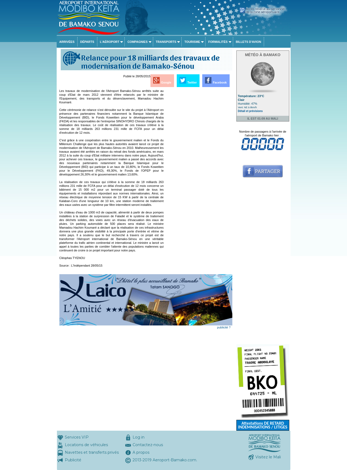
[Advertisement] (198, 170)
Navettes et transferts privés (92, 452)
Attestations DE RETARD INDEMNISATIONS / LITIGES (262, 425)
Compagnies (137, 41)
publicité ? (224, 327)
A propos (141, 452)
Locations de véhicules (86, 444)
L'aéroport (110, 41)
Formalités (218, 41)
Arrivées (67, 41)
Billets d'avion (248, 41)
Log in (138, 437)
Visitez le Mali (268, 457)
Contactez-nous (148, 444)
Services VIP (77, 437)
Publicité (73, 460)
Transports (166, 41)
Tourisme (192, 41)
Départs (87, 41)
